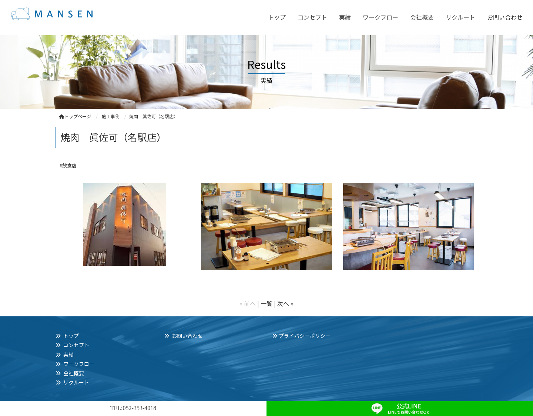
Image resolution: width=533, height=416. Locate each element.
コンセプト (312, 17)
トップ (277, 17)
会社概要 (422, 17)
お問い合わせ (505, 17)
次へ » (285, 303)
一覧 (266, 303)
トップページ (75, 116)
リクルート (460, 17)
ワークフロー (380, 17)
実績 (345, 17)
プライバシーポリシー (305, 335)
